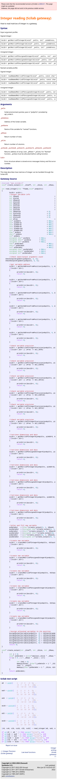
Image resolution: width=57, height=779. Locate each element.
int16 (10, 698)
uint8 (9, 691)
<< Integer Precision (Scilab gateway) (8, 752)
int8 (9, 683)
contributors (9, 776)
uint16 (11, 706)
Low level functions (29, 752)
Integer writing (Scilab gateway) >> (53, 752)
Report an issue (11, 745)
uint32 (11, 721)
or (5, 732)
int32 (9, 713)
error (27, 732)
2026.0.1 (42, 4)
